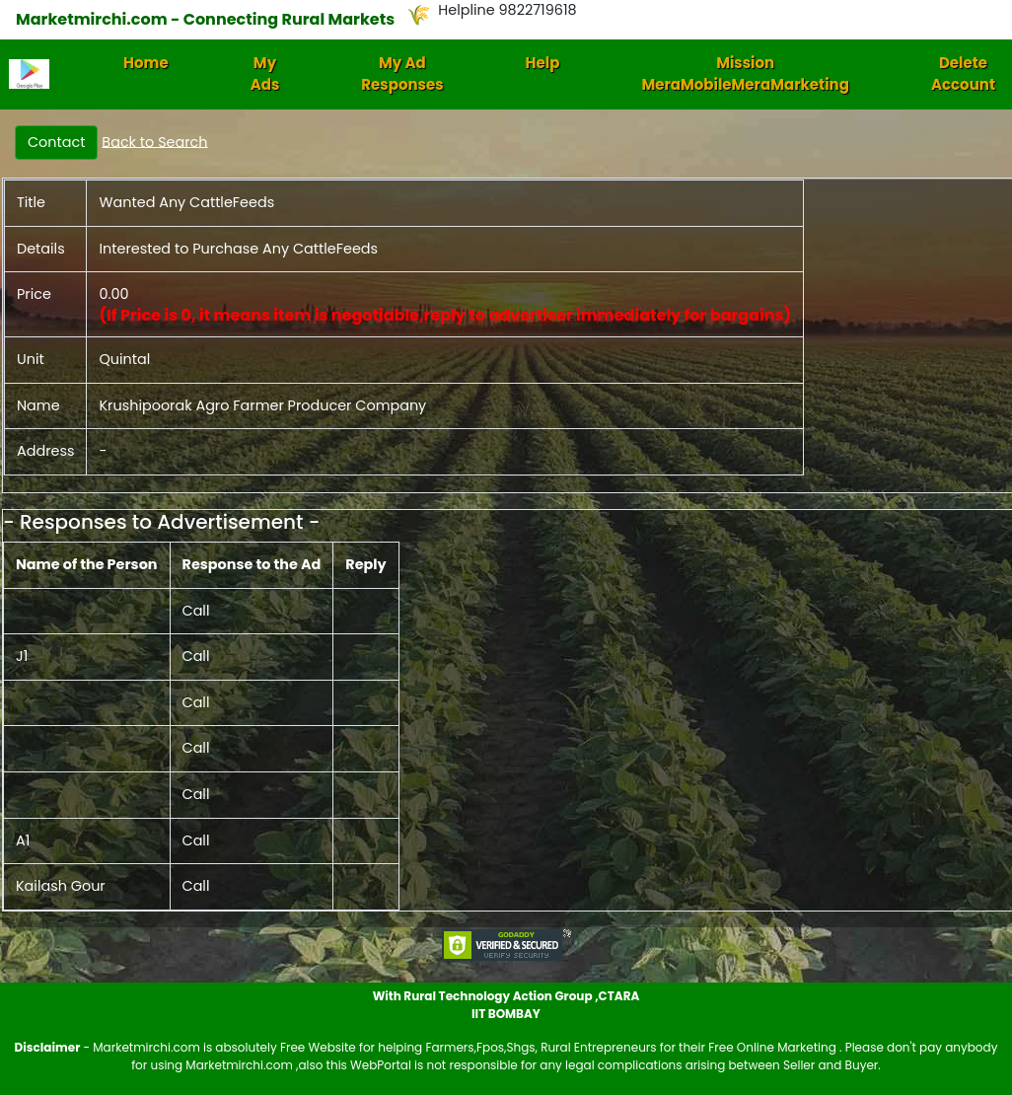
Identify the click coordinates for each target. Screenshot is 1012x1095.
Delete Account (963, 74)
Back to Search (154, 141)
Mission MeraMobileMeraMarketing (745, 74)
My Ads (265, 74)
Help (543, 62)
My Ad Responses (402, 74)
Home (146, 62)
